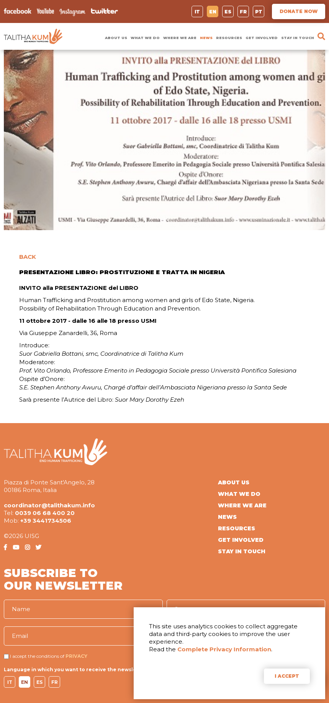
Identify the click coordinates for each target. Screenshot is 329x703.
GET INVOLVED (262, 38)
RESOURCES (229, 38)
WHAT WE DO (145, 38)
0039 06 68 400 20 (45, 513)
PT (258, 12)
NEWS (206, 38)
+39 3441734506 (45, 520)
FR (243, 12)
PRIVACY (76, 656)
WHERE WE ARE (179, 38)
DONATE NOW (299, 11)
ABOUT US (116, 38)
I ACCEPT (287, 676)
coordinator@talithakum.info (49, 505)
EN (212, 12)
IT (197, 12)
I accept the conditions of (37, 656)
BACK (27, 256)
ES (227, 12)
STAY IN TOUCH (297, 38)
